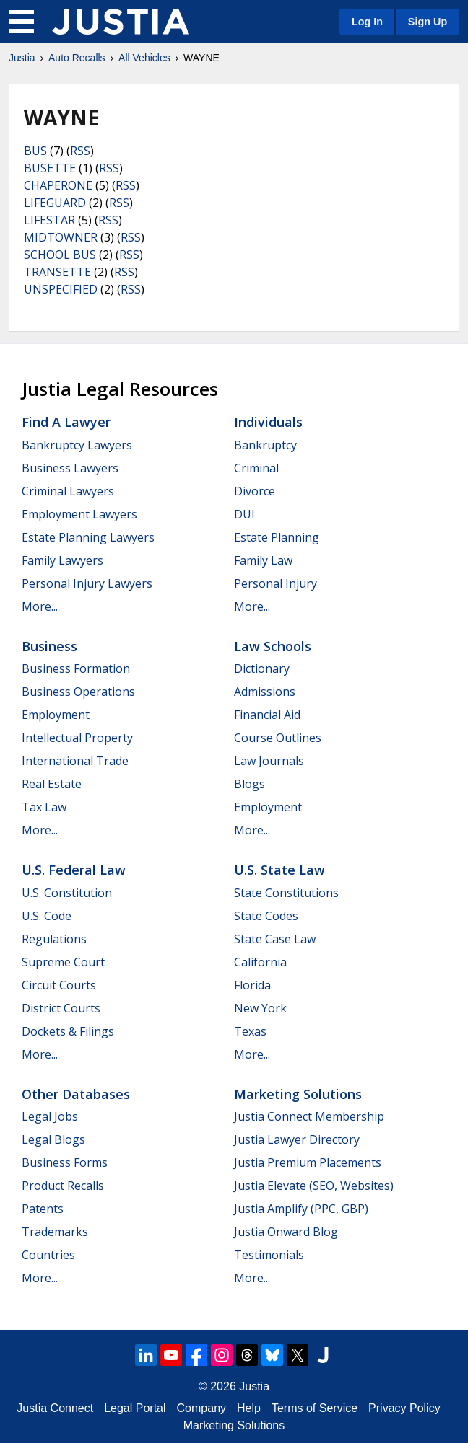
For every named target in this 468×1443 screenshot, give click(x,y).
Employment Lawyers (79, 514)
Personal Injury (275, 583)
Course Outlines (277, 738)
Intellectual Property (77, 738)
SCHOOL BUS (60, 254)
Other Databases (76, 1094)
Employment (56, 715)
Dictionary (262, 668)
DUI (244, 514)
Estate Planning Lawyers (88, 537)
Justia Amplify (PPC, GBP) (301, 1209)
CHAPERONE (58, 185)
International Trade (75, 761)
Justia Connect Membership (309, 1116)
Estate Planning (276, 537)
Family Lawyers (62, 560)
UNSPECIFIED (61, 289)
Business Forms (65, 1162)
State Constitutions (286, 893)
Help (249, 1408)
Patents (43, 1209)
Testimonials (269, 1255)
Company (201, 1408)
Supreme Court (63, 962)
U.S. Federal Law (74, 869)
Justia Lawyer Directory (297, 1139)
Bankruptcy (265, 445)
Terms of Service (315, 1408)
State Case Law (275, 939)
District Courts (61, 1008)
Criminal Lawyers (68, 491)
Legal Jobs (50, 1116)
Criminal (256, 468)
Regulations (54, 939)
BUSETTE (50, 168)
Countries (48, 1255)
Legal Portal (134, 1408)
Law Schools (272, 646)
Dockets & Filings (68, 1031)
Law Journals (269, 761)
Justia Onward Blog (286, 1232)
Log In (367, 21)
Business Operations (78, 692)
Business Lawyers (70, 468)
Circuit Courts (59, 985)
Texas (250, 1031)
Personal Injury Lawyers (87, 583)
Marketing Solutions (298, 1094)
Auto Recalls (76, 57)
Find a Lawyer (66, 422)
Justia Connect (55, 1408)
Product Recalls (63, 1185)
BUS (35, 151)
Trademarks (55, 1232)
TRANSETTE (57, 272)
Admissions (264, 692)
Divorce (254, 491)
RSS (80, 151)
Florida (252, 985)
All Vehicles (144, 57)
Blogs (249, 784)
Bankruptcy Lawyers (77, 445)
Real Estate (52, 784)
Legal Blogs (53, 1139)
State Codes (266, 916)
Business (49, 646)
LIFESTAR (49, 220)
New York (260, 1008)
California (260, 962)
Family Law (263, 560)
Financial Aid (267, 715)
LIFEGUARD (55, 203)
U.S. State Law (279, 869)
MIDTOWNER (61, 237)
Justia (22, 57)
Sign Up (427, 21)
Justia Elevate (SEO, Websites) (314, 1185)
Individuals (268, 422)
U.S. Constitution (67, 893)
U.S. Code (47, 916)
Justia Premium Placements (307, 1162)
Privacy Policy (404, 1408)
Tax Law (44, 807)
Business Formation (76, 668)
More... (40, 606)
